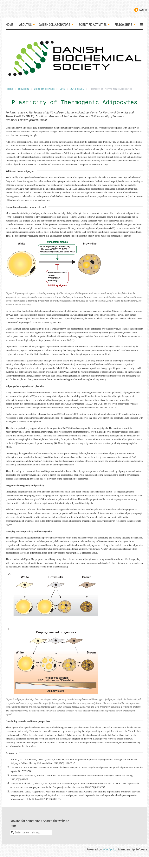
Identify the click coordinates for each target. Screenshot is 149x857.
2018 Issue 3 (77, 88)
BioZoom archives (44, 88)
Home (9, 88)
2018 (62, 88)
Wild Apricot (109, 849)
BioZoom (23, 88)
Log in (143, 9)
